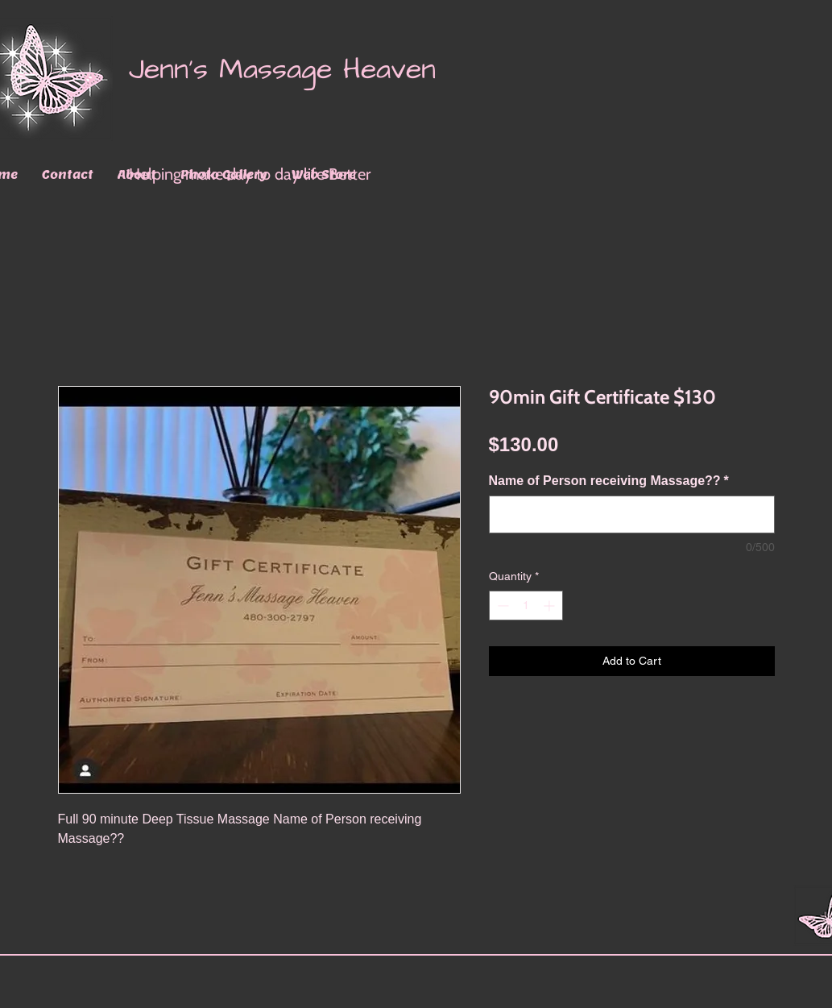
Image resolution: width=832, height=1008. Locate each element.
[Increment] (550, 605)
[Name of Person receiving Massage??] (632, 514)
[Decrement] (501, 605)
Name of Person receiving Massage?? (609, 480)
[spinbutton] (525, 605)
